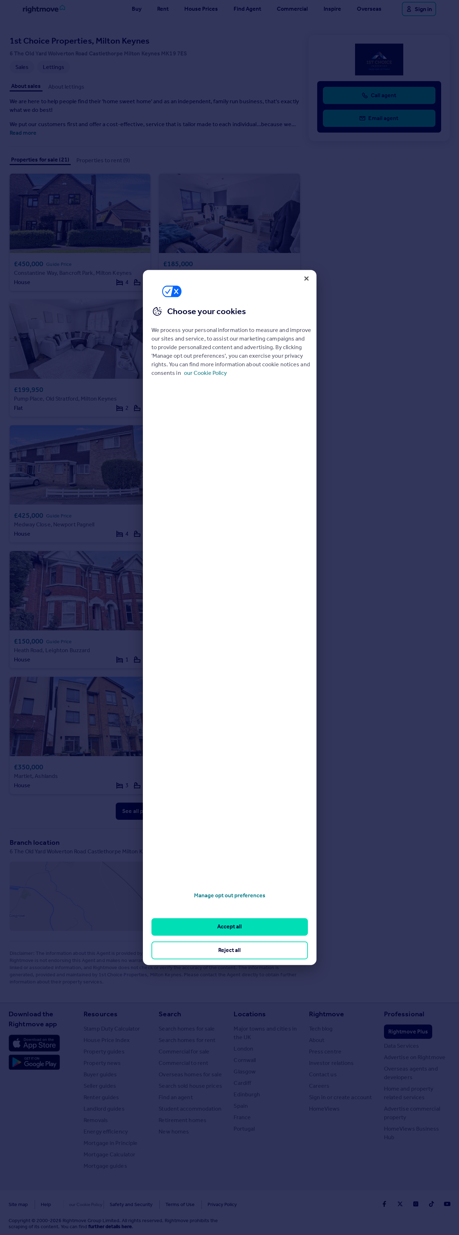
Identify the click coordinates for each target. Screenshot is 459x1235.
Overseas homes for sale (190, 1074)
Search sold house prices (190, 1085)
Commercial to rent (183, 1063)
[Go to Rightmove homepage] (44, 9)
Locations (250, 1014)
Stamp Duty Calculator (112, 1028)
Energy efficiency (106, 1131)
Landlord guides (104, 1108)
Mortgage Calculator (109, 1154)
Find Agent (247, 8)
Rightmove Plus (408, 1031)
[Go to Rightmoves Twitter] (400, 1204)
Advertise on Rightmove (414, 1057)
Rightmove (326, 1014)
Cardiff (242, 1083)
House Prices (201, 8)
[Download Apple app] (34, 1043)
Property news (102, 1063)
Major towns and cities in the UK (265, 1033)
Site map (18, 1204)
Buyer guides (100, 1074)
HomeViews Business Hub (411, 1133)
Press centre (325, 1051)
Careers (319, 1085)
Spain (241, 1105)
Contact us (323, 1074)
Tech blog (321, 1028)
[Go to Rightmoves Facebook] (384, 1204)
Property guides (104, 1051)
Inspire (332, 8)
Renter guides (101, 1097)
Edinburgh (247, 1094)
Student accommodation (190, 1108)
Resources (101, 1014)
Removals (96, 1120)
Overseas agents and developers (411, 1073)
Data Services (401, 1045)
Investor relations (331, 1063)
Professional (404, 1014)
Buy (136, 8)
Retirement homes (182, 1120)
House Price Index (107, 1040)
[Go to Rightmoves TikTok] (431, 1204)
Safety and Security (116, 1204)
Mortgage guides (105, 1165)
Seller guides (100, 1085)
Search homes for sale (187, 1028)
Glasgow (245, 1071)
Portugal (244, 1128)
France (242, 1117)
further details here (110, 1227)
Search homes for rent (187, 1040)
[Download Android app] (34, 1063)
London (243, 1048)
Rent (163, 8)
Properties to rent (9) (103, 160)
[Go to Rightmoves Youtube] (447, 1204)
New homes (174, 1131)
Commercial (292, 8)
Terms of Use (165, 1204)
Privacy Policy (207, 1204)
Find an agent (176, 1097)
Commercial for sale (184, 1051)
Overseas (369, 8)
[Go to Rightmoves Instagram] (416, 1204)
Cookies (73, 1204)
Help (46, 1204)
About (317, 1040)
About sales (26, 86)
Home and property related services (409, 1093)
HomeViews (324, 1108)
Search (170, 1014)
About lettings (66, 86)
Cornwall (245, 1060)
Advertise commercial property (412, 1113)
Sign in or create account (340, 1097)
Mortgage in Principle (111, 1143)
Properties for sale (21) (40, 159)
